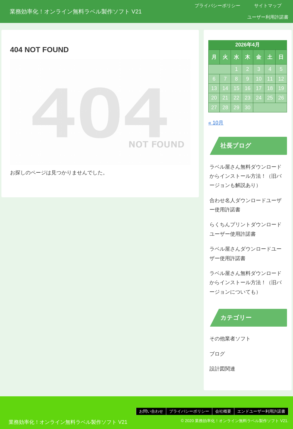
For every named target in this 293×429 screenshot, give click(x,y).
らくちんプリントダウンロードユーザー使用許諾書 (245, 229)
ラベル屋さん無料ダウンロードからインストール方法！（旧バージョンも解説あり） (245, 176)
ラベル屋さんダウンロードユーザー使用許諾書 (245, 253)
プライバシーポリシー (189, 411)
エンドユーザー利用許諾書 (261, 411)
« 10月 (215, 123)
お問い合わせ (151, 411)
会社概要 (223, 411)
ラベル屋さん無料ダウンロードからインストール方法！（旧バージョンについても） (245, 282)
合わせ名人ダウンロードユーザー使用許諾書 (245, 205)
